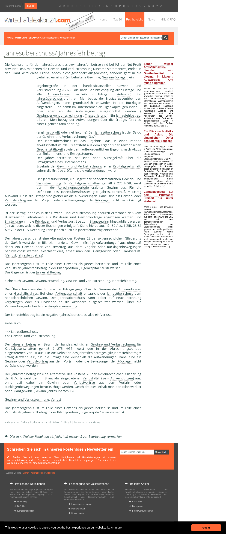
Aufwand (123, 94)
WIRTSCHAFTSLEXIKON (27, 38)
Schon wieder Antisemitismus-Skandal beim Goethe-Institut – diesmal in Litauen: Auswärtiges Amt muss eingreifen (158, 73)
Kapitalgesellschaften (84, 183)
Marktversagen (77, 509)
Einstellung (13, 221)
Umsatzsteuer (77, 513)
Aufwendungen (59, 94)
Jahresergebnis (23, 264)
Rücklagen (133, 103)
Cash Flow (135, 501)
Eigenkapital (112, 107)
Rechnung (133, 298)
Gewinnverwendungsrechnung (59, 115)
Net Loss (18, 69)
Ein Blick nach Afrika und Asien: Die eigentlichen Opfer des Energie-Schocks (158, 136)
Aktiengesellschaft (68, 293)
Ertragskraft (45, 162)
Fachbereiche (134, 19)
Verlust (11, 255)
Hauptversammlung (62, 306)
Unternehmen (87, 107)
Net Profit (134, 64)
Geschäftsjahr (24, 293)
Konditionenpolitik (24, 511)
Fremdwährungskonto (141, 511)
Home (103, 19)
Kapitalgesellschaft (126, 166)
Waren (26, 473)
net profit (53, 132)
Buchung (52, 225)
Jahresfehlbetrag (88, 64)
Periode (135, 141)
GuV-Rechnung (34, 230)
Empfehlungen (13, 6)
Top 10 (117, 19)
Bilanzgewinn (14, 217)
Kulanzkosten (37, 473)
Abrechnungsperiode (73, 187)
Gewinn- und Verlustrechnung (70, 69)
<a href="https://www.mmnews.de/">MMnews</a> (19, 134)
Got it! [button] (206, 527)
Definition (44, 192)
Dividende (48, 302)
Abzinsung (50, 473)
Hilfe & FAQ (168, 19)
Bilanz (15, 73)
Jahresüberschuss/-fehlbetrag (86, 422)
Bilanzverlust (130, 251)
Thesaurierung (95, 115)
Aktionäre (79, 302)
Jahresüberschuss (54, 64)
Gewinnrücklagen (114, 77)
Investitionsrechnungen (81, 504)
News (151, 19)
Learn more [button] (114, 527)
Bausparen (135, 506)
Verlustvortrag (15, 200)
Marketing (20, 501)
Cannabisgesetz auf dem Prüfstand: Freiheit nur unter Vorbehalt (158, 196)
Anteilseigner (85, 111)
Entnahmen (34, 217)
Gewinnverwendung (49, 281)
